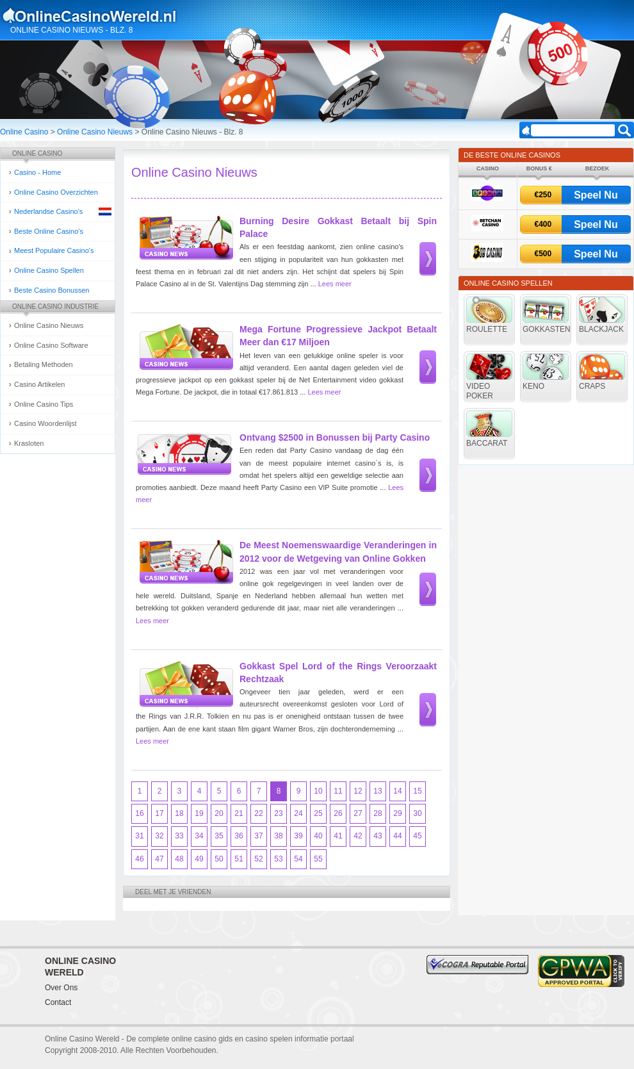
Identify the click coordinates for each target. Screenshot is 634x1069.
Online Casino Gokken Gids (95, 15)
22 (258, 813)
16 (139, 813)
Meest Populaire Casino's (53, 250)
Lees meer (335, 284)
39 (298, 835)
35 (219, 835)
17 (159, 813)
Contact (58, 1002)
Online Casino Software (51, 345)
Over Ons (61, 987)
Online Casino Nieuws (95, 131)
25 (318, 813)
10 (318, 791)
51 (238, 858)
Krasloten (29, 443)
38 (278, 835)
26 (338, 813)
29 (397, 813)
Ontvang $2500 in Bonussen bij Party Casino (335, 437)
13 (377, 791)
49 (199, 858)
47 (159, 858)
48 (179, 858)
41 (338, 835)
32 (159, 835)
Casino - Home (37, 172)
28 (377, 813)
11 (338, 791)
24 (298, 813)
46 (139, 858)
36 (238, 835)
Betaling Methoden (43, 364)
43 (377, 835)
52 (258, 858)
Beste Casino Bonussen (51, 290)
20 (219, 813)
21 (238, 813)
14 (397, 791)
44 (397, 835)
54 (298, 858)
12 (358, 791)
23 (278, 813)
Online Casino (24, 131)
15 (417, 791)
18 (179, 813)
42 (358, 835)
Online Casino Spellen (49, 270)
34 (199, 835)
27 (358, 813)
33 (179, 835)
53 (278, 858)
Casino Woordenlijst (45, 423)
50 (219, 858)
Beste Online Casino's (48, 231)
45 (417, 835)
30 (417, 813)
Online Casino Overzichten (56, 192)
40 (318, 835)
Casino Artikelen (39, 384)
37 (258, 835)
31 (139, 835)
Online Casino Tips (43, 404)
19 (199, 813)
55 (318, 858)
